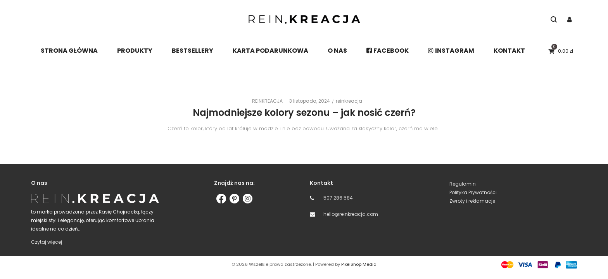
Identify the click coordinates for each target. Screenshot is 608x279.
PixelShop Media (359, 264)
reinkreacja (349, 101)
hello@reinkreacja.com (350, 214)
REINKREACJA (264, 101)
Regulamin (462, 184)
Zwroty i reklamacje (472, 201)
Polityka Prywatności (473, 192)
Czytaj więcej (46, 242)
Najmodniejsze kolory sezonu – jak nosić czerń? (304, 112)
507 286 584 (338, 198)
